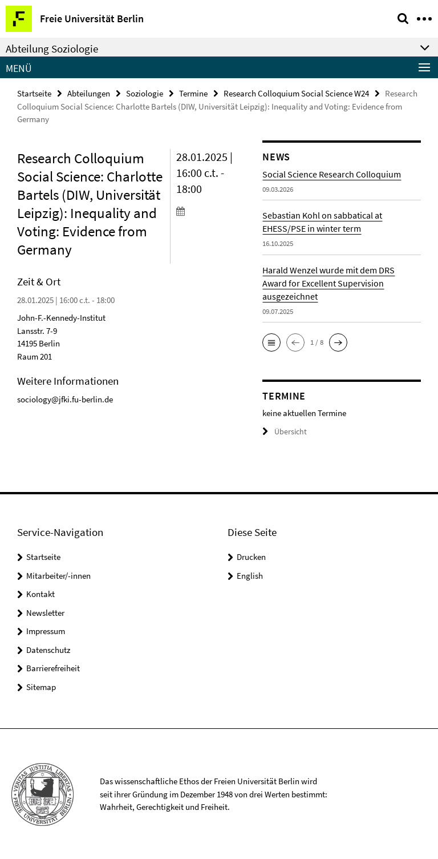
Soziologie (144, 92)
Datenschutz (48, 649)
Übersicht (282, 431)
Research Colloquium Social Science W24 (296, 92)
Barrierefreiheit (53, 667)
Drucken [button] (251, 556)
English (250, 575)
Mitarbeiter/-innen (58, 575)
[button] (271, 341)
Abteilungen (88, 92)
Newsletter (45, 612)
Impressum (45, 630)
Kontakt (40, 593)
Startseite (34, 92)
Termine (193, 92)
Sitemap (41, 686)
